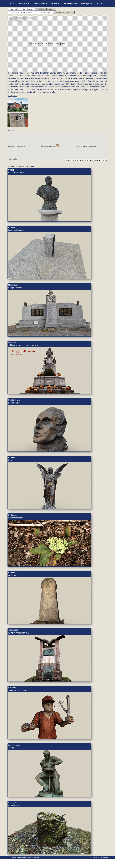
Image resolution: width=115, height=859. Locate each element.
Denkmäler (23, 3)
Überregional (86, 3)
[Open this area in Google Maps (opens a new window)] (12, 159)
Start (12, 3)
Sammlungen (40, 3)
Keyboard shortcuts (71, 160)
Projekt (96, 858)
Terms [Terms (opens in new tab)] (105, 160)
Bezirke (55, 3)
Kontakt (104, 858)
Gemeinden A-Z (70, 3)
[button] (57, 145)
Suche (99, 3)
